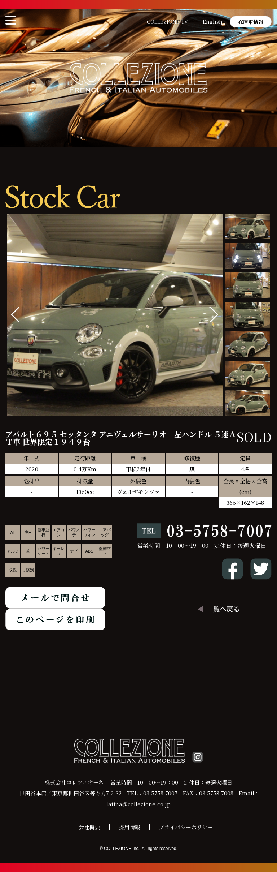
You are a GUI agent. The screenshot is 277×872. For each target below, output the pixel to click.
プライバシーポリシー (186, 827)
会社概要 (89, 827)
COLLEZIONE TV (167, 21)
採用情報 (129, 827)
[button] (214, 315)
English (213, 21)
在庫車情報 (250, 21)
